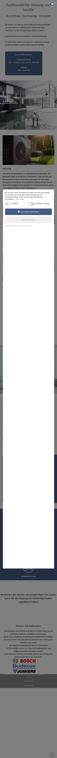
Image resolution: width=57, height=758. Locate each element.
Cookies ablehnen (28, 220)
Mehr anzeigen (20, 199)
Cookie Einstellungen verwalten (12, 225)
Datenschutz (29, 225)
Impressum (22, 225)
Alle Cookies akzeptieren (28, 212)
